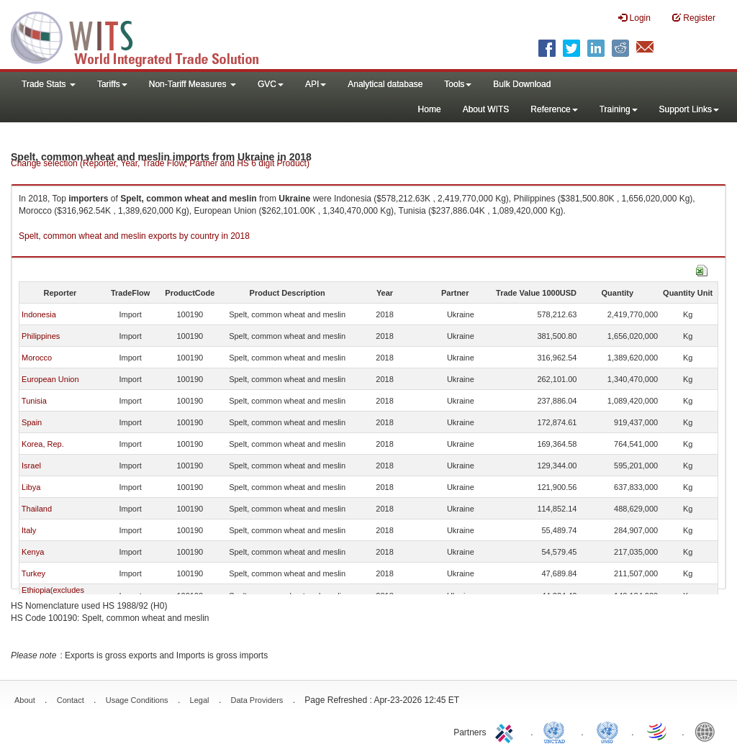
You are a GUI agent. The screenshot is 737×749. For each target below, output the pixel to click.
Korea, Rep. (43, 444)
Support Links (689, 109)
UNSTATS (607, 731)
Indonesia (39, 314)
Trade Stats (49, 84)
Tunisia (34, 400)
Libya (31, 487)
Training (619, 109)
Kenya (33, 552)
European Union (50, 379)
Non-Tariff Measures (192, 84)
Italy (29, 530)
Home (429, 109)
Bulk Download (522, 84)
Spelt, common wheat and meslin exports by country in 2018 (134, 236)
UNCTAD (557, 731)
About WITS (486, 109)
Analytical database (385, 84)
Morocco (37, 357)
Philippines (41, 336)
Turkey (33, 573)
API (315, 84)
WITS (144, 36)
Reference (553, 109)
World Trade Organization (657, 731)
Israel (31, 465)
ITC (506, 731)
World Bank (708, 731)
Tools (457, 84)
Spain (32, 422)
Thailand (37, 508)
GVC (271, 84)
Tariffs (112, 84)
